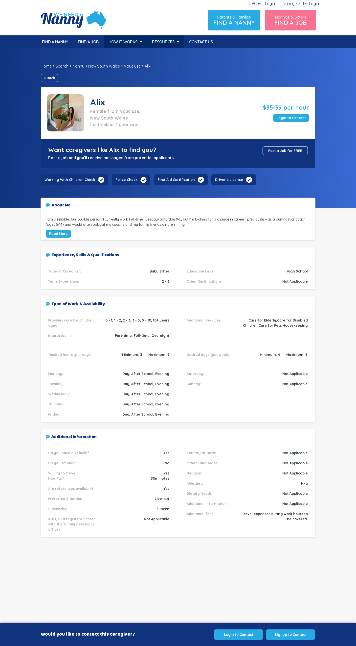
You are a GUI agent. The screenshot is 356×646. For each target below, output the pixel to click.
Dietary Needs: (200, 493)
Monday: (55, 374)
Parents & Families (234, 20)
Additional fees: (200, 514)
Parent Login (262, 3)
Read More (58, 233)
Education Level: (201, 271)
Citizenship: (58, 509)
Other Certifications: (204, 281)
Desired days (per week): (208, 354)
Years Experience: (63, 281)
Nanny (78, 66)
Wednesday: (59, 394)
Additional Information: (207, 503)
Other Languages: (203, 463)
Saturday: (195, 374)
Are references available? (70, 488)
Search (62, 66)
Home (46, 66)
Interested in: (60, 335)
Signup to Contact (291, 634)
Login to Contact (291, 118)
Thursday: (57, 404)
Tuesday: (56, 384)
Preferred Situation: (65, 499)
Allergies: (195, 483)
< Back (49, 78)
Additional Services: (204, 320)
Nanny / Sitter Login (299, 3)
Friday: (54, 414)
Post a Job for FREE (285, 151)
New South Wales (104, 66)
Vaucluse (132, 66)
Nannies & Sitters (290, 20)
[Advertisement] (178, 589)
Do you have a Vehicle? (68, 453)
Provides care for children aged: (71, 323)
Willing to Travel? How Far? (63, 476)
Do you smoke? (61, 463)
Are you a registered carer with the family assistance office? (71, 524)
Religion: (194, 473)
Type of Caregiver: (64, 271)
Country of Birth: (201, 453)
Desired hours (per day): (69, 354)
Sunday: (194, 384)
